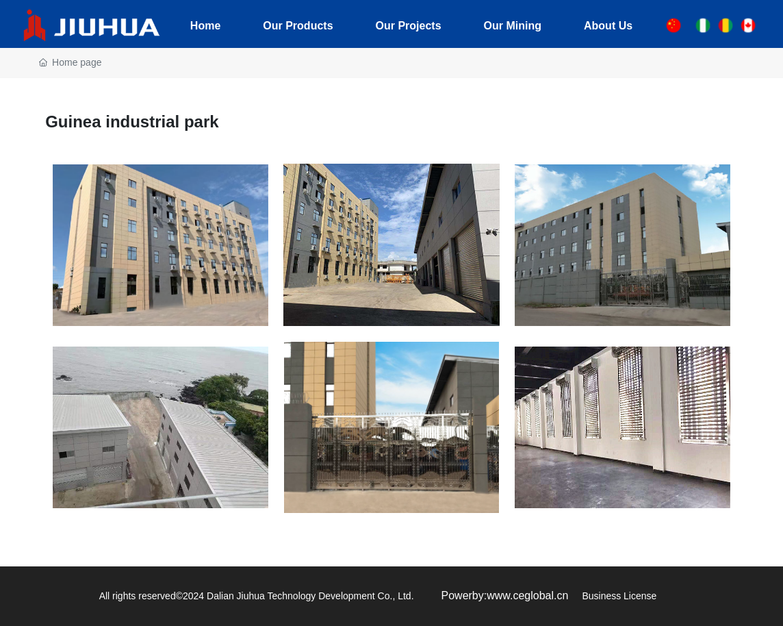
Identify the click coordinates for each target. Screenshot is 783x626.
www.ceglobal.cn (527, 595)
